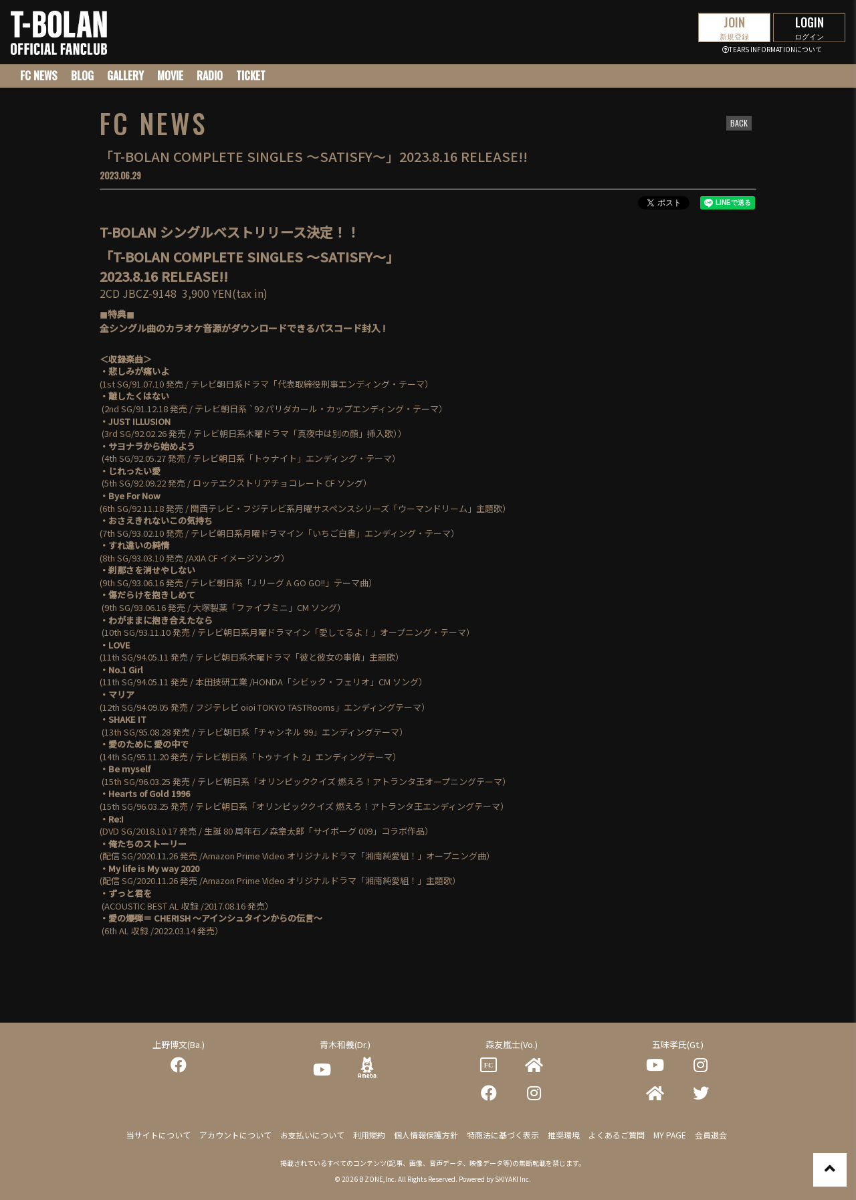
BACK (739, 122)
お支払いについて (312, 1134)
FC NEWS (39, 76)
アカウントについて (235, 1134)
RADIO (210, 76)
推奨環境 (564, 1134)
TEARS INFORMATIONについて (772, 49)
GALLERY (125, 76)
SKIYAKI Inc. (513, 1179)
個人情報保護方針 (426, 1134)
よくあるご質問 (616, 1134)
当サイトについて (158, 1134)
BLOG (82, 76)
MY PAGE (669, 1134)
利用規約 (369, 1134)
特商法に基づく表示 (503, 1134)
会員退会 (711, 1134)
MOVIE (170, 76)
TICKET (250, 76)
